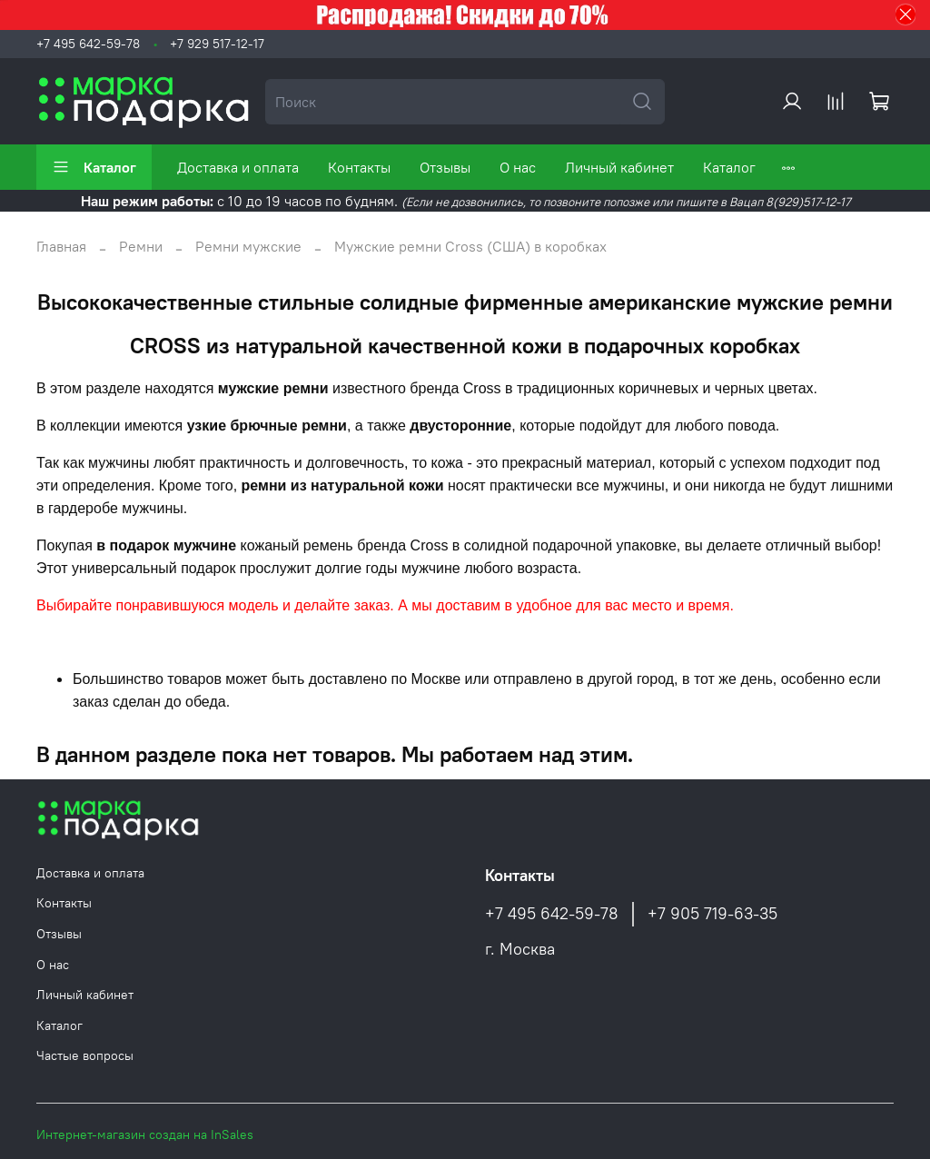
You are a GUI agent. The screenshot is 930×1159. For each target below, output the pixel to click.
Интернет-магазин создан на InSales (144, 1134)
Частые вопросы (85, 1055)
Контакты (359, 167)
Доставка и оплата (238, 167)
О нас (518, 167)
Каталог (94, 167)
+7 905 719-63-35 (712, 914)
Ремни (141, 246)
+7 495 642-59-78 (88, 43)
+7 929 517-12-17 (217, 43)
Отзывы (445, 167)
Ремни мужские (248, 246)
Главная (61, 246)
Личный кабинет (619, 167)
